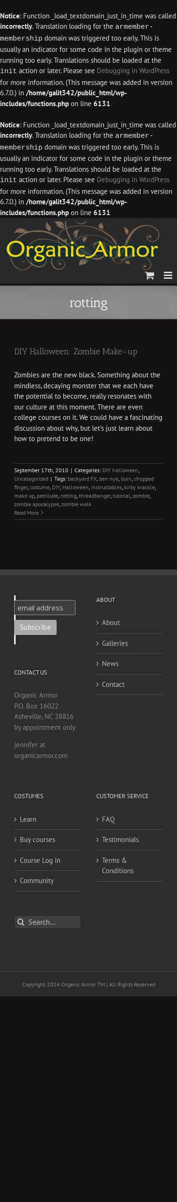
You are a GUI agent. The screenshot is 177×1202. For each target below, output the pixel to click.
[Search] (21, 919)
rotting (68, 492)
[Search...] (47, 919)
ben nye (108, 475)
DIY (56, 484)
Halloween (75, 484)
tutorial (121, 492)
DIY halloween (120, 467)
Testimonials (120, 836)
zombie (141, 492)
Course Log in (40, 857)
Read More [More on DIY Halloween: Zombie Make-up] (26, 509)
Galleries (115, 640)
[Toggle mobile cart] (149, 272)
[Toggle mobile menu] (169, 272)
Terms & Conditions (118, 863)
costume (40, 484)
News (110, 660)
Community (37, 877)
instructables (106, 484)
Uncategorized (31, 475)
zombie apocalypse (36, 501)
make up (24, 492)
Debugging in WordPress (133, 70)
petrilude (47, 492)
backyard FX (82, 475)
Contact (113, 681)
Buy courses (37, 836)
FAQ (108, 816)
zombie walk (76, 501)
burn (126, 475)
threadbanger (94, 492)
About (111, 619)
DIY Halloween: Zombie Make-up (75, 348)
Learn (28, 816)
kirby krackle (139, 484)
